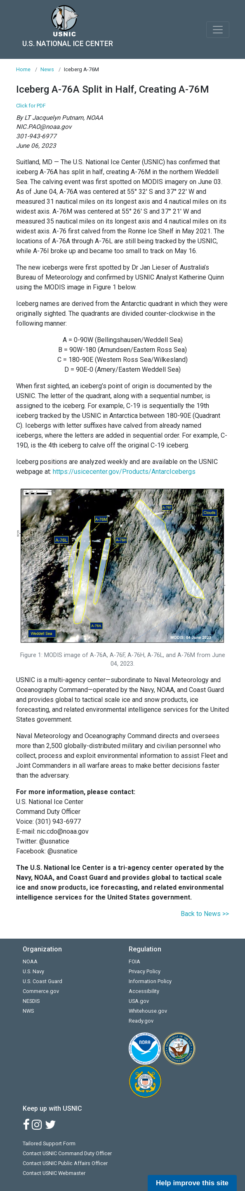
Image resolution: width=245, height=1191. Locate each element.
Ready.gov (141, 1021)
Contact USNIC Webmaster (54, 1173)
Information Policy (150, 981)
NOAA (30, 961)
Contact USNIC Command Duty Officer (67, 1153)
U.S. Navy (33, 971)
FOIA (134, 961)
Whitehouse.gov (148, 1011)
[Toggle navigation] (217, 29)
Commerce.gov (41, 991)
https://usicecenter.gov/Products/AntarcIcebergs (124, 471)
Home (23, 69)
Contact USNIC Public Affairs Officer (65, 1163)
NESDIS (31, 1001)
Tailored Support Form (49, 1143)
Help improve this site (192, 1183)
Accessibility (144, 991)
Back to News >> (205, 914)
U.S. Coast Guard (42, 981)
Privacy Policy (144, 971)
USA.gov (139, 1001)
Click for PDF (31, 106)
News (47, 69)
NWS (28, 1011)
